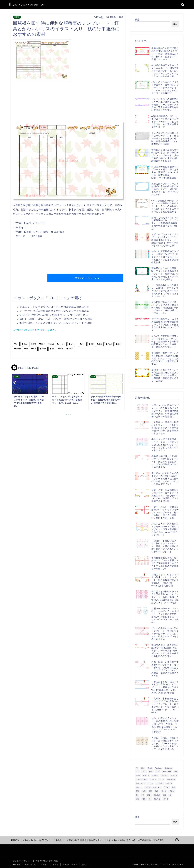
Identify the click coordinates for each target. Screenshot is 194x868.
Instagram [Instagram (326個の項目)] (168, 768)
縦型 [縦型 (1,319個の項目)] (137, 799)
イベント (62, 344)
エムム (55, 864)
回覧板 (16, 17)
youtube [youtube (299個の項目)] (146, 775)
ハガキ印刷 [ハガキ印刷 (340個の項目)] (171, 779)
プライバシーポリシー (22, 861)
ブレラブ (44, 864)
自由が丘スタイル (70, 864)
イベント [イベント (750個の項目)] (165, 775)
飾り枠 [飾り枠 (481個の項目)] (166, 799)
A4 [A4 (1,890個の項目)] (137, 768)
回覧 (92, 344)
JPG (34, 344)
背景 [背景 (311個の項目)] (144, 799)
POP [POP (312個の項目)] (157, 772)
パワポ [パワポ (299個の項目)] (151, 783)
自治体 (43, 349)
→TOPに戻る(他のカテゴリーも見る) (34, 330)
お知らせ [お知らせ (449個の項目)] (155, 775)
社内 (119, 344)
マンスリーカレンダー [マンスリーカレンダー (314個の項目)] (153, 787)
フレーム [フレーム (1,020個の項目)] (169, 783)
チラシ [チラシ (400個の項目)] (161, 779)
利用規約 (16, 864)
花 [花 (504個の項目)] (149, 799)
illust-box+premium (28, 4)
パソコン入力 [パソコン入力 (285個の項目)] (140, 783)
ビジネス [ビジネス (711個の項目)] (159, 783)
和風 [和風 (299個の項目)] (156, 791)
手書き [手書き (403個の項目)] (172, 791)
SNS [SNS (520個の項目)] (175, 772)
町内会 (109, 344)
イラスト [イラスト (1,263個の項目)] (174, 775)
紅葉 (34, 349)
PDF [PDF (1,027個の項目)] (151, 772)
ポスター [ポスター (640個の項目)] (139, 787)
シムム (84, 864)
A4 (17, 344)
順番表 (70, 349)
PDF (43, 344)
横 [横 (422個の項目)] (137, 795)
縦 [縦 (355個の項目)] (170, 795)
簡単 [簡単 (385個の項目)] (148, 795)
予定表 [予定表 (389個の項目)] (166, 787)
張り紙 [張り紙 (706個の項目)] (164, 791)
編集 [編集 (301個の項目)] (164, 795)
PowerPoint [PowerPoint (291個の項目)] (167, 772)
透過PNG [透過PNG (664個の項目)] (157, 799)
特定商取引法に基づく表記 (47, 861)
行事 (53, 349)
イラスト (73, 344)
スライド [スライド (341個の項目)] (153, 779)
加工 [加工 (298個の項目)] (144, 791)
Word (52, 344)
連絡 (61, 349)
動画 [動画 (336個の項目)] (150, 791)
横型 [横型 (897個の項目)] (142, 795)
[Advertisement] (97, 60)
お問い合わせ (30, 864)
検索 (137, 19)
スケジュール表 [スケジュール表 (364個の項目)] (141, 779)
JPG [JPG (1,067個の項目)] (137, 772)
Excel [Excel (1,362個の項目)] (150, 768)
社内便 (18, 349)
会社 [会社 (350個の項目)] (173, 787)
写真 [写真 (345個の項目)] (137, 791)
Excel (25, 344)
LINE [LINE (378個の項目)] (144, 772)
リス (83, 344)
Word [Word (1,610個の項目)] (138, 775)
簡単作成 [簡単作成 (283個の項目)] (157, 795)
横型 (100, 344)
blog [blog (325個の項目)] (142, 768)
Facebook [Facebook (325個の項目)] (158, 768)
